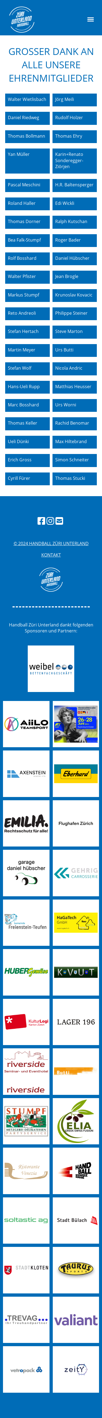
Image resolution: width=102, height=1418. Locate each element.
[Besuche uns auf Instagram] (50, 521)
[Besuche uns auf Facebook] (41, 521)
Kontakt (51, 555)
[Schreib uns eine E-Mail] (59, 521)
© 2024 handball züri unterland (51, 543)
